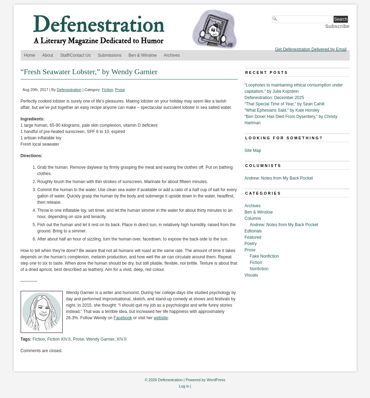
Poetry (251, 243)
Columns (253, 218)
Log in (184, 386)
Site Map (253, 150)
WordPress (216, 380)
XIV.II (121, 339)
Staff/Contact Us (75, 55)
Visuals (251, 275)
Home (29, 55)
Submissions (109, 55)
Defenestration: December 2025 (274, 97)
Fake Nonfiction (264, 256)
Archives (172, 55)
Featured (253, 237)
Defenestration (69, 90)
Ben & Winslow (142, 55)
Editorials (253, 231)
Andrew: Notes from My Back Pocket (279, 178)
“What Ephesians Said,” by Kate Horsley (282, 110)
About (47, 55)
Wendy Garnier (100, 339)
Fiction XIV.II (59, 339)
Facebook (122, 317)
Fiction (107, 90)
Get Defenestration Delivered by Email (311, 49)
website (161, 317)
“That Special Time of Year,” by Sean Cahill (284, 104)
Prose (120, 90)
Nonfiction (259, 268)
